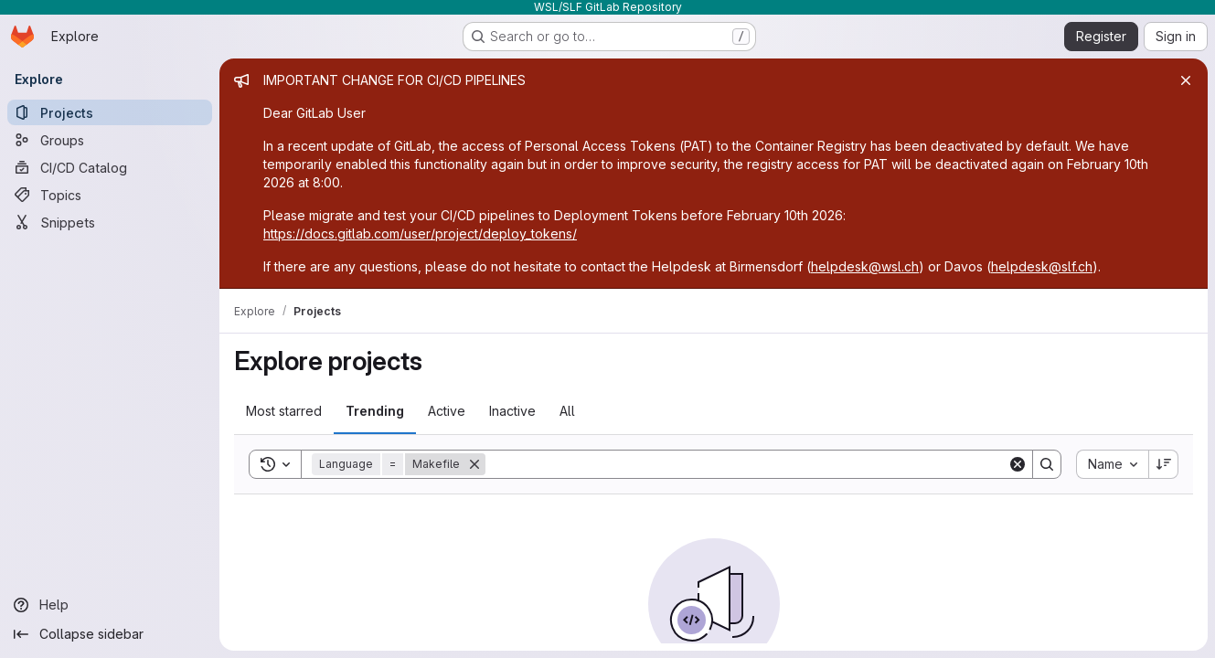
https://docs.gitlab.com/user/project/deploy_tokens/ (420, 233)
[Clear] (1017, 464)
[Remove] (474, 464)
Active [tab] (446, 411)
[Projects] (109, 112)
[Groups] (109, 140)
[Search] (746, 464)
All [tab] (567, 411)
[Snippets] (109, 222)
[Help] (109, 605)
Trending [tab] (375, 411)
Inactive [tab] (512, 411)
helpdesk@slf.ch (1041, 266)
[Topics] (109, 194)
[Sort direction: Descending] (1163, 464)
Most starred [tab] (284, 411)
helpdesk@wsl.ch (865, 266)
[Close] (1186, 80)
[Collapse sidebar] (109, 634)
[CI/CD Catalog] (109, 167)
